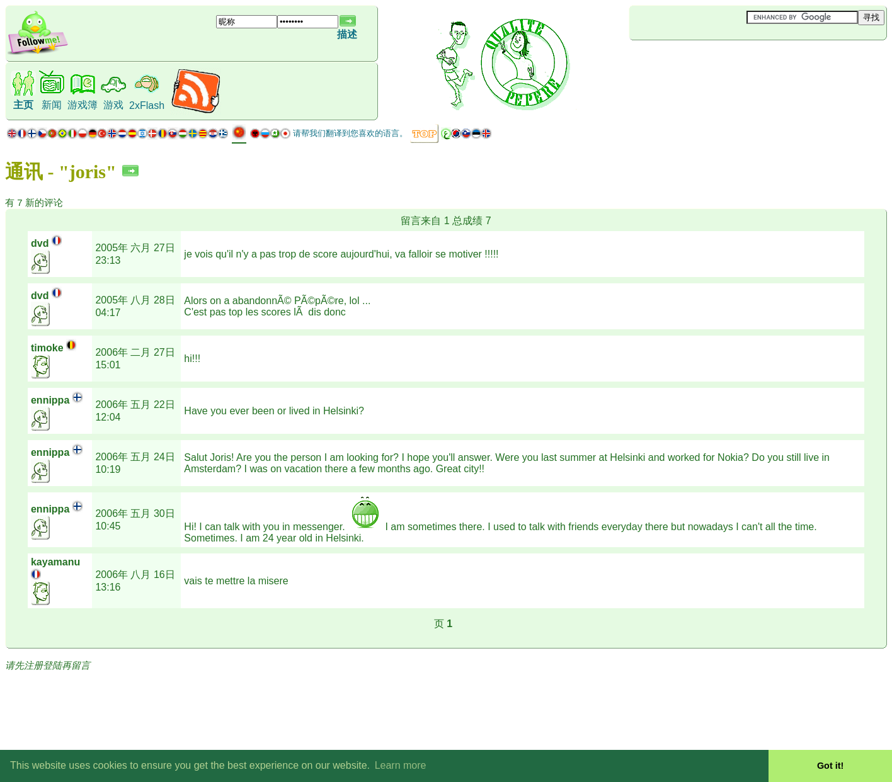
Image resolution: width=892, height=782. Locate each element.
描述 (347, 34)
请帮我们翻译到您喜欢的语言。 (350, 133)
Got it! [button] (830, 766)
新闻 (52, 104)
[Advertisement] (704, 61)
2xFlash (146, 105)
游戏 (113, 104)
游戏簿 (82, 104)
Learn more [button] (400, 765)
